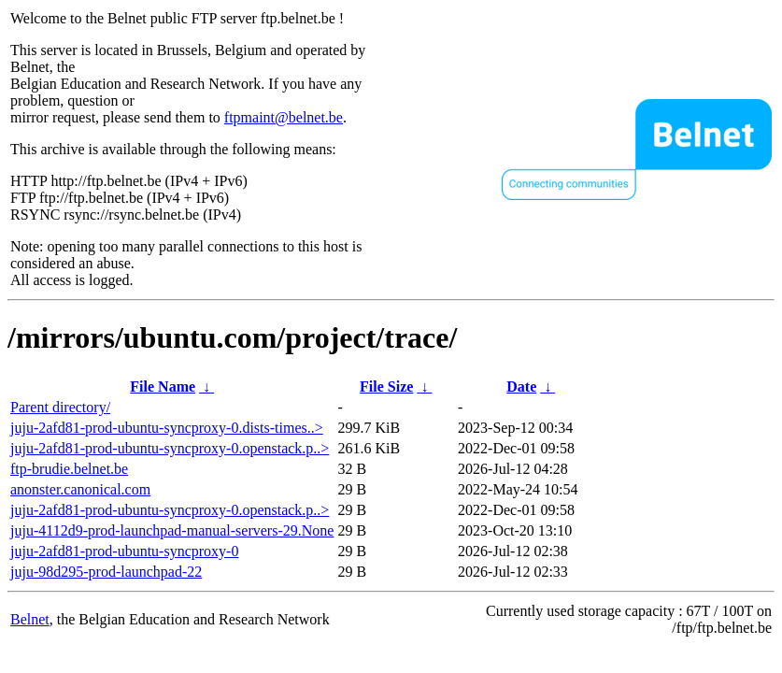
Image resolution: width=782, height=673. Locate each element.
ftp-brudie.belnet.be (69, 469)
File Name (162, 386)
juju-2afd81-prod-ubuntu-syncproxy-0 (124, 551)
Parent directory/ (60, 407)
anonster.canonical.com (80, 489)
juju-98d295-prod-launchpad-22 (106, 572)
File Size (386, 386)
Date (521, 386)
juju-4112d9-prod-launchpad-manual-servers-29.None (172, 530)
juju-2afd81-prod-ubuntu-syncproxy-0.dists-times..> (166, 428)
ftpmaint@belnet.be (283, 117)
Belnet (30, 619)
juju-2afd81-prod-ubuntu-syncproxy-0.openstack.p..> (169, 448)
